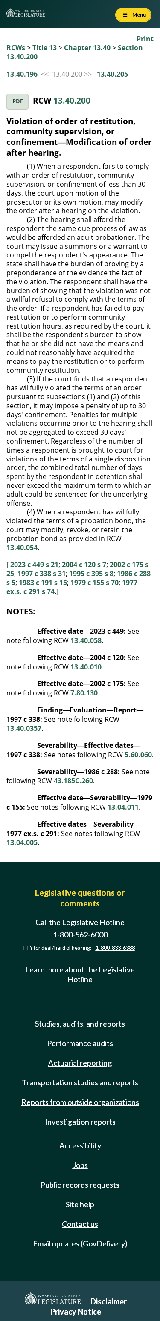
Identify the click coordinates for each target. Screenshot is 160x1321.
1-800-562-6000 (80, 934)
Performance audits (80, 1043)
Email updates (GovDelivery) (80, 1243)
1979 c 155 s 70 (94, 582)
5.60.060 (138, 754)
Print (145, 38)
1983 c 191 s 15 (43, 582)
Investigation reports (80, 1121)
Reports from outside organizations (80, 1102)
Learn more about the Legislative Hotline (80, 974)
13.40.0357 (23, 728)
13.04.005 (22, 842)
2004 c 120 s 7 (84, 564)
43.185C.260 (73, 780)
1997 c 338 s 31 (41, 573)
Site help (80, 1204)
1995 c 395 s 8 (91, 573)
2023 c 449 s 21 (34, 564)
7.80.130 (84, 693)
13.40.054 (22, 547)
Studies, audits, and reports (80, 1023)
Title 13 (44, 47)
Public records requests (80, 1184)
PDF (17, 101)
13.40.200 (71, 100)
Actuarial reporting (80, 1062)
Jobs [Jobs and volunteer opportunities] (80, 1165)
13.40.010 (86, 667)
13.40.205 (112, 74)
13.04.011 (123, 807)
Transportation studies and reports (80, 1082)
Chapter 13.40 (87, 47)
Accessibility (80, 1145)
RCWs (15, 47)
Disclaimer (108, 1301)
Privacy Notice (75, 1311)
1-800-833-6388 (115, 948)
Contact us (80, 1224)
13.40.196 (22, 74)
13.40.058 (86, 640)
